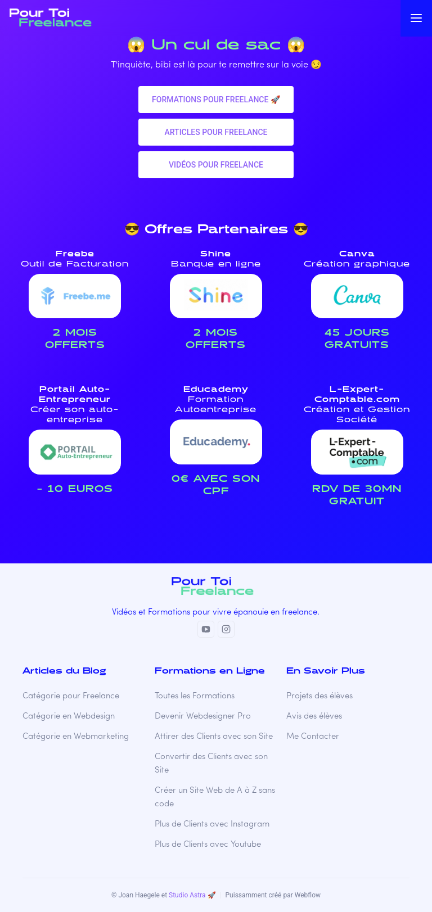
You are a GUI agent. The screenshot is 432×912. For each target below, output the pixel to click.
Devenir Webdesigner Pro (203, 716)
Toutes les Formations (195, 696)
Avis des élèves (314, 716)
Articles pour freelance (215, 132)
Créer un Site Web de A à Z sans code (215, 798)
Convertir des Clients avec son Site (211, 764)
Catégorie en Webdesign (68, 716)
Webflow (308, 895)
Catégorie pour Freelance (70, 696)
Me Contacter (312, 737)
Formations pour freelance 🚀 (216, 99)
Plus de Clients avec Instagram (212, 824)
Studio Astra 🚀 (192, 895)
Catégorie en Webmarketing (75, 737)
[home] (61, 18)
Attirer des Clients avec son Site (214, 737)
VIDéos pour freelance (216, 164)
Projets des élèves (319, 696)
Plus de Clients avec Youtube (208, 845)
